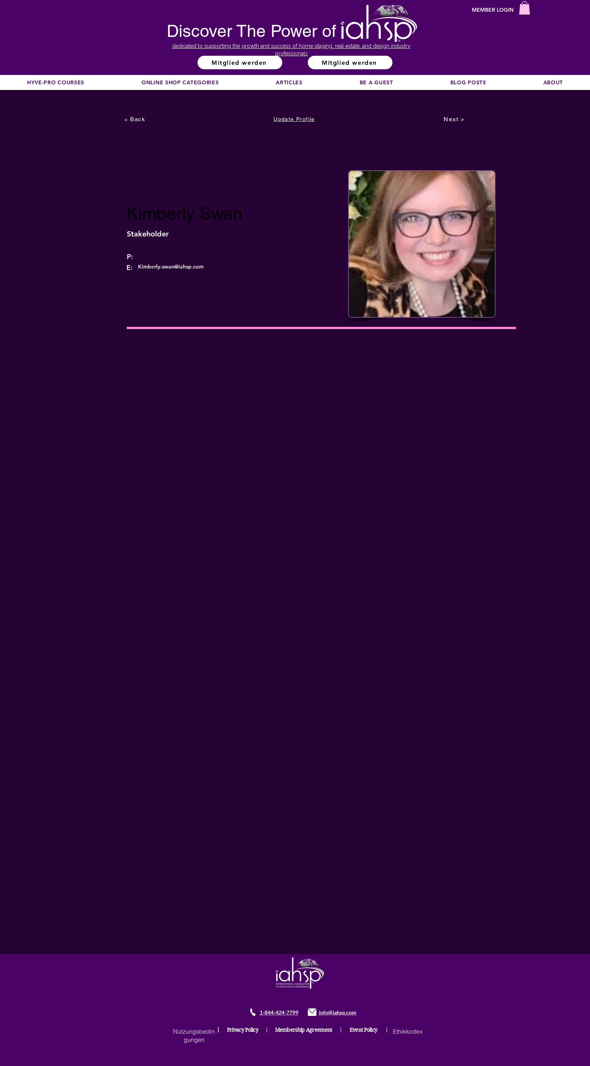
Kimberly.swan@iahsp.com (171, 266)
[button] (524, 8)
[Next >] (454, 119)
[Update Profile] (295, 119)
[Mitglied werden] (240, 62)
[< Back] (135, 119)
